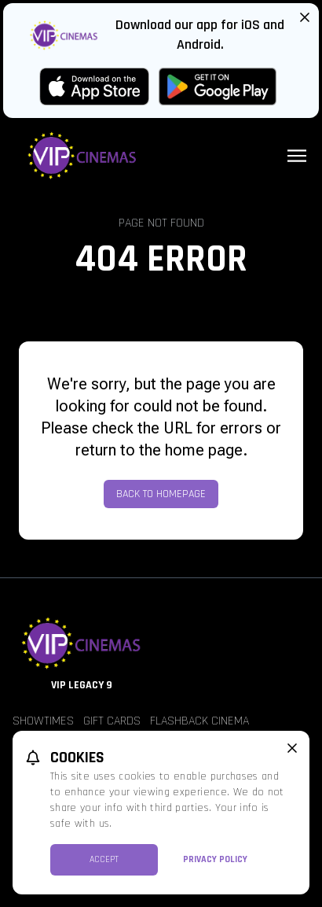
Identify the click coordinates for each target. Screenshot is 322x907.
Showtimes (43, 721)
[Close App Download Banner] (305, 17)
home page (204, 450)
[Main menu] (297, 155)
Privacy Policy (215, 859)
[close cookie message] (292, 748)
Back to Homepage (161, 494)
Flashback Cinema (199, 721)
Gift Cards (112, 721)
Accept (104, 859)
